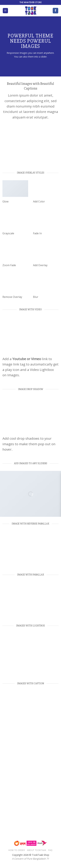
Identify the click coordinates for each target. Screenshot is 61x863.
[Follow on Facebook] (55, 10)
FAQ (50, 850)
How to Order (16, 850)
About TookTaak (36, 850)
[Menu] (5, 10)
